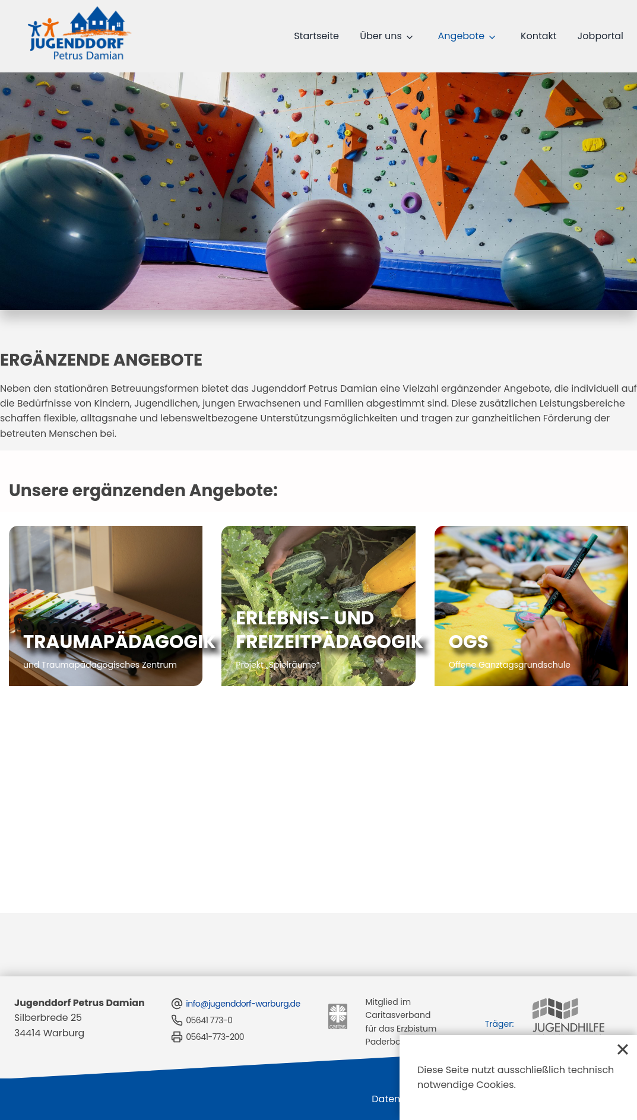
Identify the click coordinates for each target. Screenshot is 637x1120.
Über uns (399, 36)
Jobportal (603, 36)
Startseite (339, 36)
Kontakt (547, 36)
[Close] (622, 1049)
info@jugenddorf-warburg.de (235, 989)
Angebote (474, 36)
